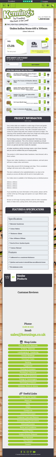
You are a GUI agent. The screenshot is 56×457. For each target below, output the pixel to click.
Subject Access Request (28, 434)
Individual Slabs (23, 24)
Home (7, 24)
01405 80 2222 (44, 19)
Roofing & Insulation (28, 369)
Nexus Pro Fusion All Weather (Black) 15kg (25, 81)
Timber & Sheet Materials (27, 345)
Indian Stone (14, 24)
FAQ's (28, 407)
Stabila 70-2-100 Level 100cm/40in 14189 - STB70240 (24, 95)
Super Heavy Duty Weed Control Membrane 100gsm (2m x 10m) (24, 88)
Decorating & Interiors (28, 383)
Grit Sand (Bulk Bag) (20, 102)
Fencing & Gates (28, 359)
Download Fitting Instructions (28, 421)
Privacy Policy (28, 431)
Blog (28, 404)
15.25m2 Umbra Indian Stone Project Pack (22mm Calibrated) (25, 74)
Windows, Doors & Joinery (28, 386)
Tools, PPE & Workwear (28, 376)
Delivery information (28, 414)
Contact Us (28, 410)
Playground (28, 366)
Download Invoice (28, 424)
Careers (28, 444)
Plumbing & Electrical (28, 372)
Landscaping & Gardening (28, 352)
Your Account (28, 438)
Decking (28, 362)
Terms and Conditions (28, 427)
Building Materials (28, 349)
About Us (27, 400)
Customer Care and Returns (28, 417)
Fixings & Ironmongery (28, 379)
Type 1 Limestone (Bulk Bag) (23, 109)
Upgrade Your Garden (28, 397)
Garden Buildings (27, 356)
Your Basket (27, 441)
